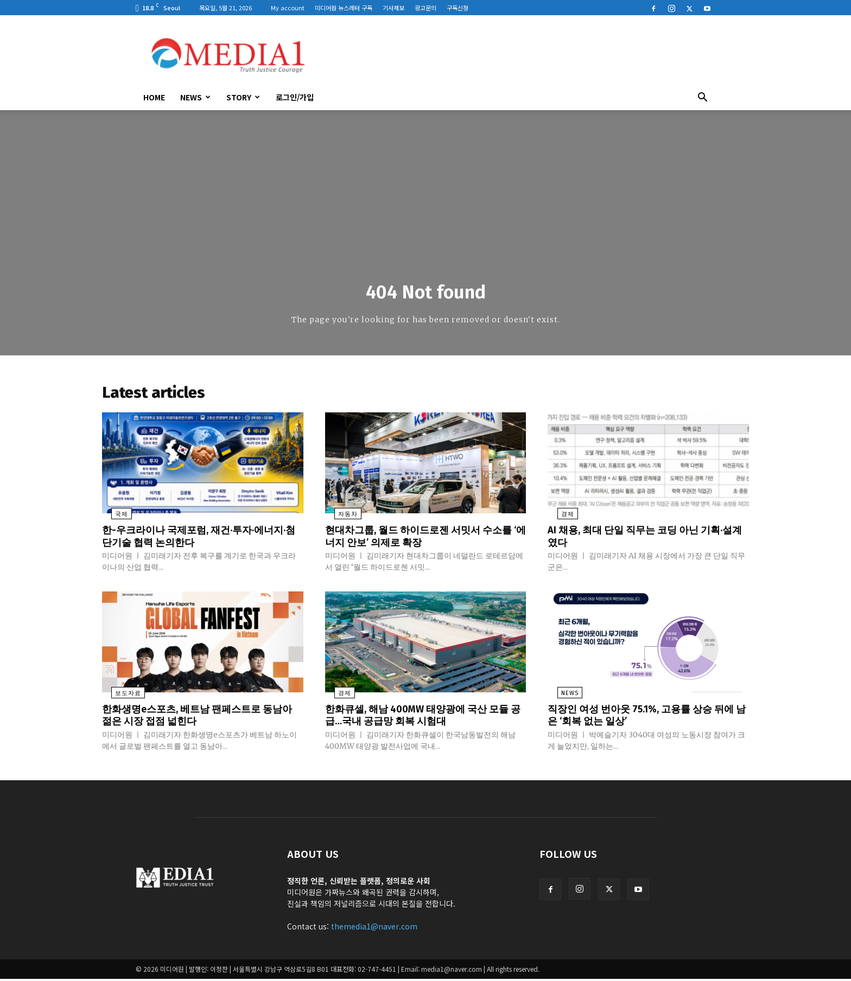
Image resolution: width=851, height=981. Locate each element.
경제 (557, 517)
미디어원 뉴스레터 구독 (343, 7)
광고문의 (425, 7)
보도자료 (119, 695)
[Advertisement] (517, 54)
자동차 (338, 517)
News (195, 97)
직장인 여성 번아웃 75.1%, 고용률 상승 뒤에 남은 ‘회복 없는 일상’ (647, 717)
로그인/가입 (295, 97)
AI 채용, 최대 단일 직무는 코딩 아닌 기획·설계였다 (646, 539)
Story (243, 97)
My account (287, 7)
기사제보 (393, 7)
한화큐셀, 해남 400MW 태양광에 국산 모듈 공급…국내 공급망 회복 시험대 (422, 717)
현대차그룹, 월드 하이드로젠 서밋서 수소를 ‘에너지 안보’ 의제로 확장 (424, 539)
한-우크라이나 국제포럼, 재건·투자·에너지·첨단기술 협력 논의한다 (198, 539)
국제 (112, 517)
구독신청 (457, 7)
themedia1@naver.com (374, 928)
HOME (154, 97)
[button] (702, 98)
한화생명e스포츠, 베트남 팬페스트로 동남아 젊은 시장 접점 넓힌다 (197, 717)
